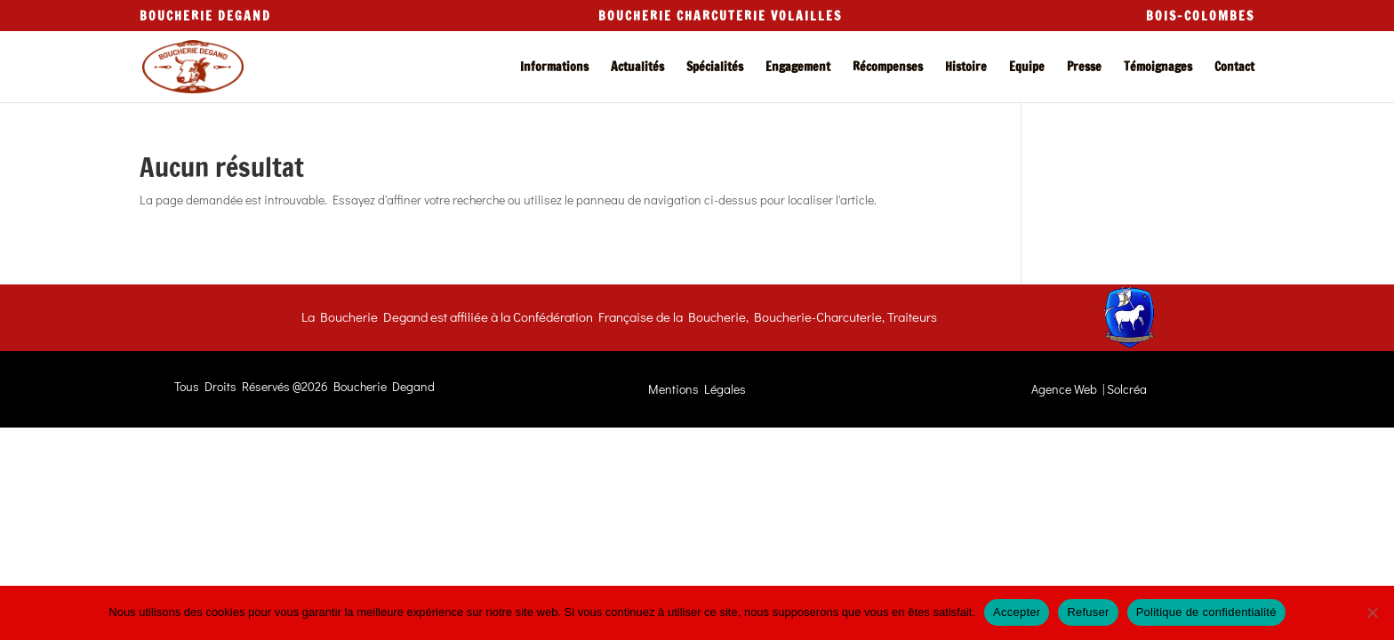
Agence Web (1064, 388)
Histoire (966, 68)
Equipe (1027, 68)
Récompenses (888, 68)
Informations (554, 68)
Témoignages (1158, 68)
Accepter (1016, 612)
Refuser (1088, 612)
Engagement (797, 68)
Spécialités (714, 68)
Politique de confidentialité (1206, 612)
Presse (1084, 68)
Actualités (637, 68)
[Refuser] (1372, 612)
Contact (1234, 68)
